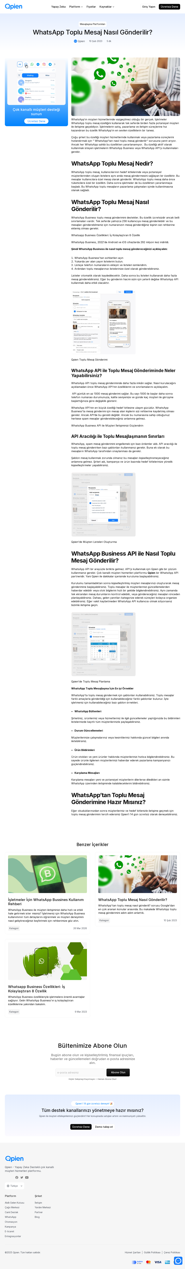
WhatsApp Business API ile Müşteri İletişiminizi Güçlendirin (107, 425)
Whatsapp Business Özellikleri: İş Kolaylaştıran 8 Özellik (105, 235)
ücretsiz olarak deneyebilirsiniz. (158, 814)
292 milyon (148, 242)
